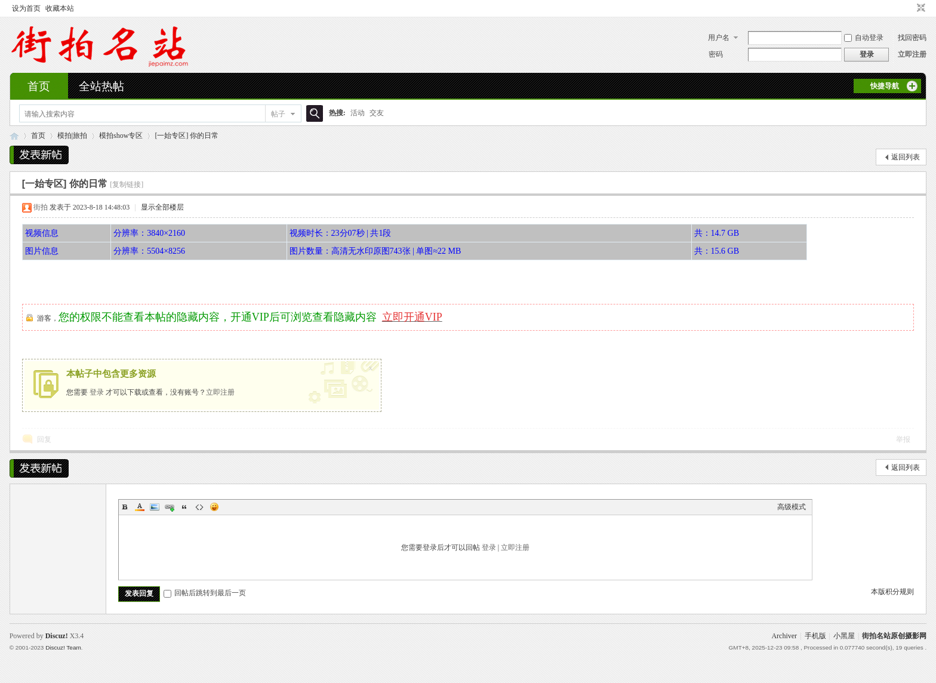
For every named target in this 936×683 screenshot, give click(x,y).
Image (155, 507)
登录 (97, 392)
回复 (44, 439)
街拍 (40, 207)
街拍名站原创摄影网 (894, 636)
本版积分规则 (892, 591)
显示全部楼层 (162, 207)
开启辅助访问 (910, 8)
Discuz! (56, 636)
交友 (377, 113)
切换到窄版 (919, 8)
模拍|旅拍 (72, 135)
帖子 (278, 114)
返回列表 (905, 157)
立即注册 (912, 54)
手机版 (815, 636)
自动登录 (863, 37)
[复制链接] (126, 184)
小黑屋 (844, 636)
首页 (38, 86)
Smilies (214, 507)
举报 (903, 439)
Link (170, 507)
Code (199, 507)
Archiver (784, 636)
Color (140, 507)
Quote (184, 507)
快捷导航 (884, 86)
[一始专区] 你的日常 (186, 135)
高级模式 (791, 507)
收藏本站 (59, 8)
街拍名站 (14, 135)
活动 (357, 113)
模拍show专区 (121, 135)
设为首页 (26, 8)
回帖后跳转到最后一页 (205, 593)
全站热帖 (101, 86)
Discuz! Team (63, 647)
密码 (716, 54)
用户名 (718, 37)
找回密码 (912, 37)
